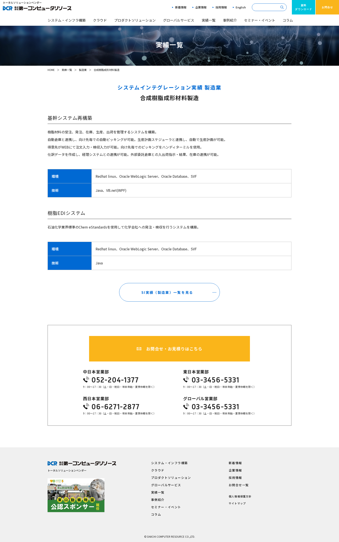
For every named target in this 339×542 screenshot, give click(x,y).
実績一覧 (209, 20)
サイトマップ (237, 503)
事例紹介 (230, 20)
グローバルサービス (178, 20)
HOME (51, 70)
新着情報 (180, 7)
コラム (288, 20)
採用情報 (221, 7)
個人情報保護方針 (240, 496)
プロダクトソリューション (135, 20)
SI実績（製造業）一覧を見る (167, 290)
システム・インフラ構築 (67, 20)
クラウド (100, 20)
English (241, 7)
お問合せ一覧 (239, 484)
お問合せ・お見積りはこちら (174, 346)
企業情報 (200, 7)
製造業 (83, 70)
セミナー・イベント (259, 20)
